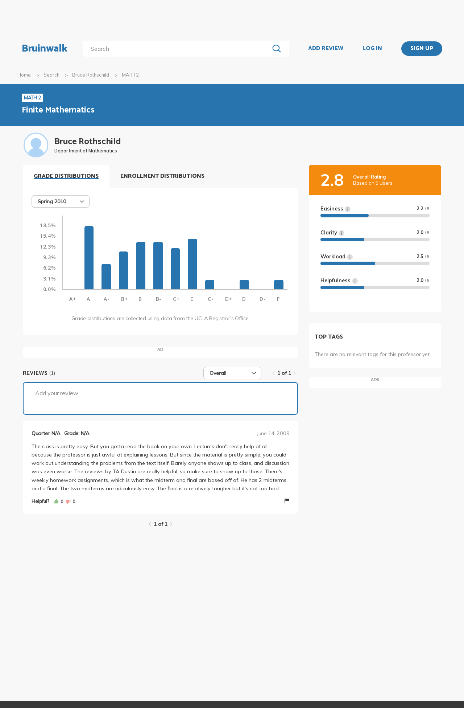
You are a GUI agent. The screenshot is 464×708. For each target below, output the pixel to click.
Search (51, 75)
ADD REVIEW (325, 48)
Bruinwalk (44, 49)
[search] (177, 49)
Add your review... (58, 393)
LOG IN (372, 48)
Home (24, 75)
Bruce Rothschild (90, 75)
